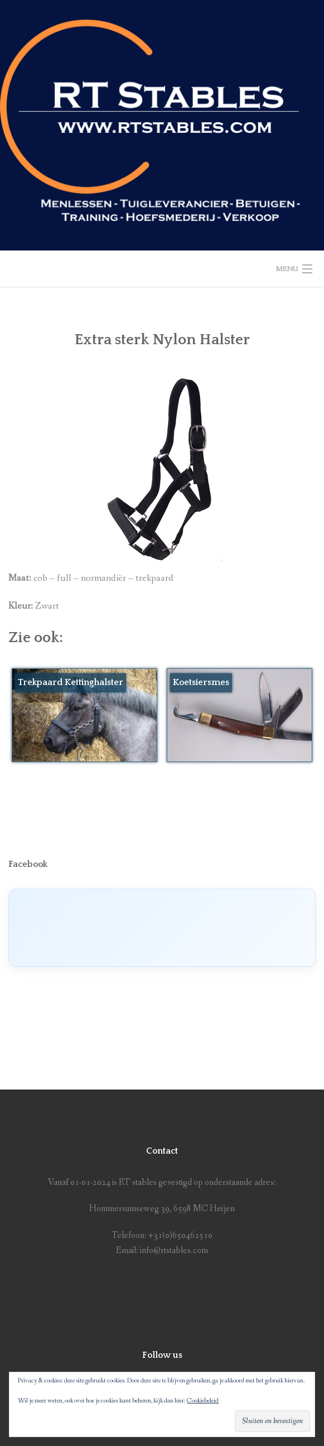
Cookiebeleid (203, 1400)
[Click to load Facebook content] (162, 928)
